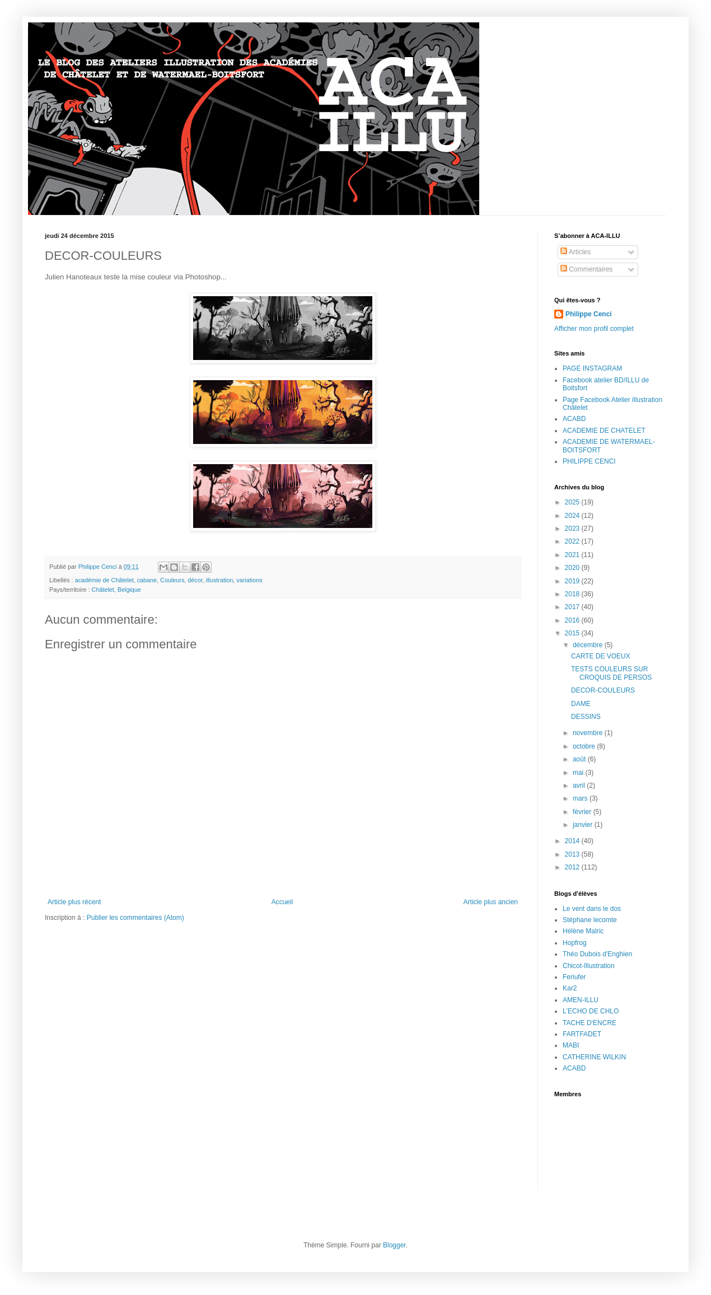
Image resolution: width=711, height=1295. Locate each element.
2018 (573, 594)
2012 (573, 867)
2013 (573, 854)
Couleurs (172, 580)
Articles (575, 252)
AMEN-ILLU (580, 1000)
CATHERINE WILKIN (594, 1057)
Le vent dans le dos (592, 909)
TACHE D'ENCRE (589, 1023)
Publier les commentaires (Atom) (135, 918)
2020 (573, 568)
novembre (589, 733)
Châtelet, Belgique (116, 589)
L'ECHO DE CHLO (591, 1011)
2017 (573, 607)
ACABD (574, 419)
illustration (219, 580)
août (580, 759)
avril (580, 785)
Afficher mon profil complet (594, 329)
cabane (147, 580)
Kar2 (570, 988)
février (583, 812)
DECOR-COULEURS (603, 690)
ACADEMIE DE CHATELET (604, 430)
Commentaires (586, 269)
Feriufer (574, 977)
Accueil (282, 902)
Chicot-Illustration (589, 966)
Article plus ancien (491, 902)
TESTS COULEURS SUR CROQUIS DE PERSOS (611, 673)
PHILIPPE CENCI (589, 461)
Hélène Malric (583, 931)
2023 (573, 528)
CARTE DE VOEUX (600, 656)
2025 (573, 502)
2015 (573, 633)
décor (195, 580)
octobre (585, 746)
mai (579, 773)
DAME (581, 704)
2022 (573, 541)
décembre (589, 645)
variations (249, 580)
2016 (573, 620)
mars (581, 798)
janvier (584, 825)
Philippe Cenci (588, 314)
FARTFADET (582, 1034)
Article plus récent (74, 902)
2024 (573, 516)
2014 (573, 841)
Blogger (394, 1245)
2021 (573, 555)
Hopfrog (575, 943)
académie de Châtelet (104, 580)
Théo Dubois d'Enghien (597, 954)
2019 (573, 581)
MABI (571, 1045)
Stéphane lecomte (590, 920)
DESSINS (586, 717)
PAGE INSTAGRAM (592, 368)
